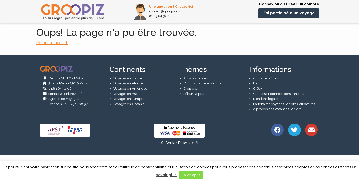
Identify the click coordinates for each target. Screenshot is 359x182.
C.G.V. (258, 115)
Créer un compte (302, 4)
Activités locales (195, 104)
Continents (127, 96)
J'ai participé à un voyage (289, 13)
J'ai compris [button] (191, 175)
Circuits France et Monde (202, 109)
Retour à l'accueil (52, 42)
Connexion (269, 4)
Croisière (190, 115)
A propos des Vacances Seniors (277, 135)
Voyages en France (127, 104)
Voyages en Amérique (130, 115)
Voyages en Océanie (128, 130)
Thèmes (193, 96)
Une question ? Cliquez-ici (171, 6)
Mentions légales (266, 125)
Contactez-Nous (266, 104)
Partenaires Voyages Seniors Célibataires (284, 130)
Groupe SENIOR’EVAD (65, 104)
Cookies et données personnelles (278, 120)
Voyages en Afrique (128, 109)
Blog (257, 109)
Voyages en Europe (128, 125)
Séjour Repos (193, 120)
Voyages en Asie (125, 120)
